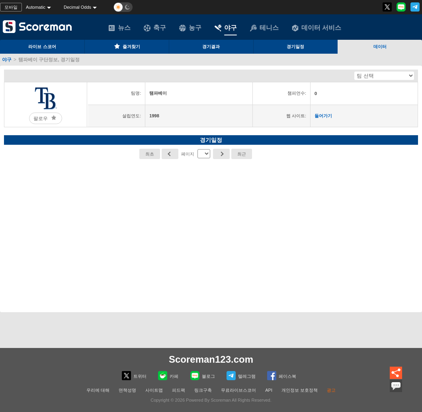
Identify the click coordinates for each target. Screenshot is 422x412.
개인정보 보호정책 (299, 390)
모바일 (11, 7)
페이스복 (281, 375)
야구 (226, 27)
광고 (331, 390)
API (268, 390)
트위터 (134, 375)
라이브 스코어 (42, 46)
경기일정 (295, 46)
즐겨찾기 (126, 46)
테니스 (264, 27)
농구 (190, 27)
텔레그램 (241, 375)
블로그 (202, 375)
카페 (168, 375)
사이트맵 (154, 390)
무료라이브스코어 (238, 390)
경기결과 (211, 46)
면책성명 (127, 390)
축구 (155, 27)
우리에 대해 (97, 390)
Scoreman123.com (211, 359)
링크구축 (203, 390)
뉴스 (119, 27)
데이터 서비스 (316, 27)
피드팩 (178, 390)
